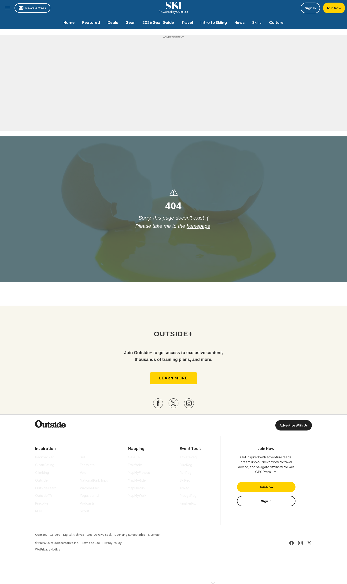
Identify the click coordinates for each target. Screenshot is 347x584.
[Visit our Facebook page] (158, 404)
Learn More (173, 378)
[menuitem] (69, 22)
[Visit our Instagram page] (189, 404)
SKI (173, 6)
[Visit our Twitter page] (173, 404)
